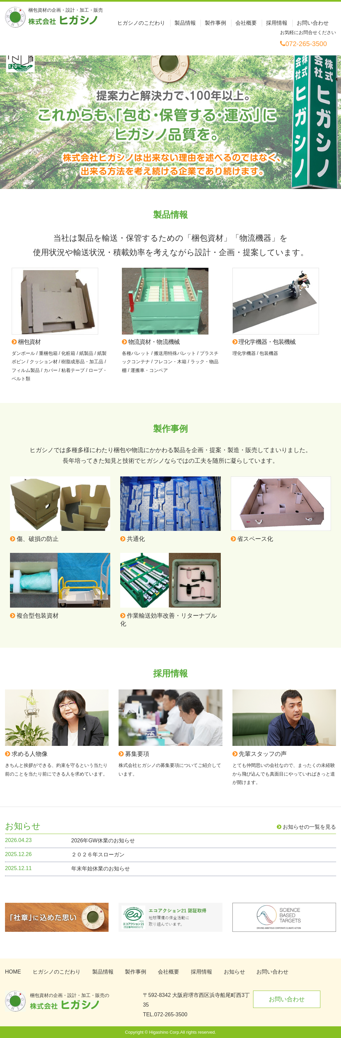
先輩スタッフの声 (259, 754)
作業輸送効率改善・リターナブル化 (168, 619)
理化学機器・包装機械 (264, 342)
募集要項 (134, 754)
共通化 (132, 539)
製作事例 (215, 23)
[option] (170, 112)
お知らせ (234, 972)
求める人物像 (26, 754)
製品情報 (185, 23)
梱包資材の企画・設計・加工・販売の (69, 1001)
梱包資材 (26, 342)
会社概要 (246, 23)
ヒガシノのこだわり (141, 23)
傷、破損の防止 (34, 539)
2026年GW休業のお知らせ (103, 840)
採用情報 (276, 23)
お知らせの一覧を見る (306, 827)
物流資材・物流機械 (150, 342)
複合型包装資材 (34, 615)
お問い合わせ (313, 23)
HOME (13, 972)
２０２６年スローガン (98, 854)
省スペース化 (252, 539)
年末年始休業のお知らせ (100, 868)
